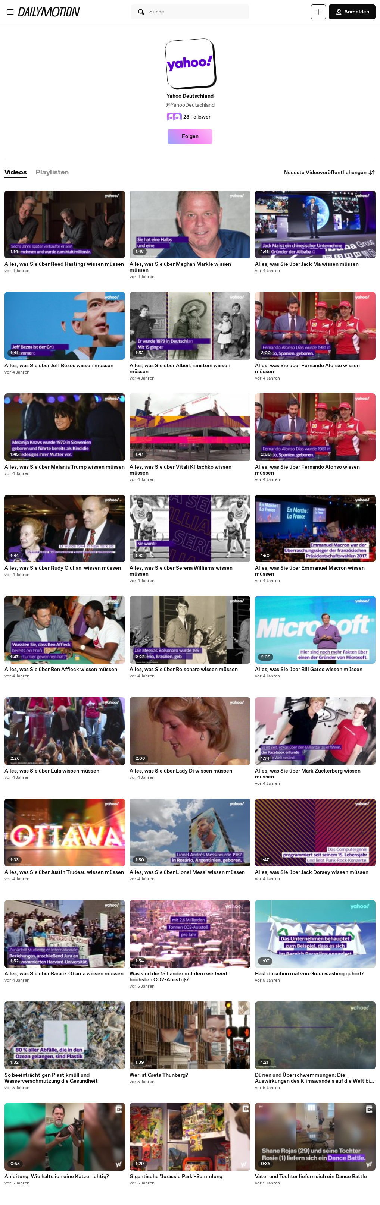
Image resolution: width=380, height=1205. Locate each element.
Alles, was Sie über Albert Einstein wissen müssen (180, 369)
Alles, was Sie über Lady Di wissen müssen (181, 771)
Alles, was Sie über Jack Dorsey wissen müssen (311, 872)
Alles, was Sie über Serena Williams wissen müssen (181, 571)
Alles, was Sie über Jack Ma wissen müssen (307, 264)
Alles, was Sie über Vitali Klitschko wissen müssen (180, 470)
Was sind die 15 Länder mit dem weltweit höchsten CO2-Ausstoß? (179, 977)
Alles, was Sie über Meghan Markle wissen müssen (180, 267)
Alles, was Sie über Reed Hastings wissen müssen (64, 264)
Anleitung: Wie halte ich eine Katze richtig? (56, 1177)
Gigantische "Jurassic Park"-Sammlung (176, 1177)
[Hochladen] (318, 11)
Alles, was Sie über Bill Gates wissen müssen (308, 670)
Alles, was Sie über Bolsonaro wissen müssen (184, 670)
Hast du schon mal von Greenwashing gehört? (309, 974)
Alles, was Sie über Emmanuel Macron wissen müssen (310, 571)
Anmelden (352, 12)
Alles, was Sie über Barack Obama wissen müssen (64, 974)
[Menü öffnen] (10, 11)
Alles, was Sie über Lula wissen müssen (51, 771)
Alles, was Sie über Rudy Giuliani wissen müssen (62, 568)
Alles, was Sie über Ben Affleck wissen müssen (60, 670)
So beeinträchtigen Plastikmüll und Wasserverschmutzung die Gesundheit (51, 1078)
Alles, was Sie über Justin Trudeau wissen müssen (64, 872)
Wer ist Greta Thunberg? (159, 1075)
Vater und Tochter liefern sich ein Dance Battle (311, 1177)
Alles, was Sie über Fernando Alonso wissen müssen (307, 369)
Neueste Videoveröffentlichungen (330, 172)
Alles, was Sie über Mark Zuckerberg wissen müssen (308, 774)
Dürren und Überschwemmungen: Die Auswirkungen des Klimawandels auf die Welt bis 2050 (314, 1078)
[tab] (15, 172)
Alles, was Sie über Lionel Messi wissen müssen (187, 872)
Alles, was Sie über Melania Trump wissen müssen (64, 467)
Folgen (190, 136)
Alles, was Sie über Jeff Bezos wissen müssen (58, 366)
